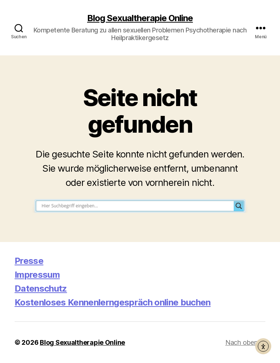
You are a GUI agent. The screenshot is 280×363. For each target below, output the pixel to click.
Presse (29, 260)
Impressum (37, 274)
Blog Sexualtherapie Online (140, 18)
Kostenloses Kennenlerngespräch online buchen (113, 302)
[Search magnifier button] (239, 206)
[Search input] (137, 206)
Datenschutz (41, 288)
